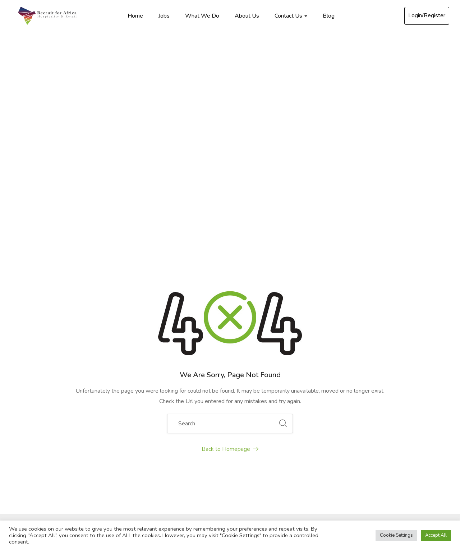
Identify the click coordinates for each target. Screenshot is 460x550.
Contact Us (291, 16)
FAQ (227, 440)
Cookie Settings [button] (396, 535)
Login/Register (426, 15)
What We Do (202, 16)
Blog (329, 16)
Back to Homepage (230, 251)
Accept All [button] (436, 535)
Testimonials (237, 453)
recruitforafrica (64, 432)
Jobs (164, 16)
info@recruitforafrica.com (70, 401)
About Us (247, 16)
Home (135, 16)
